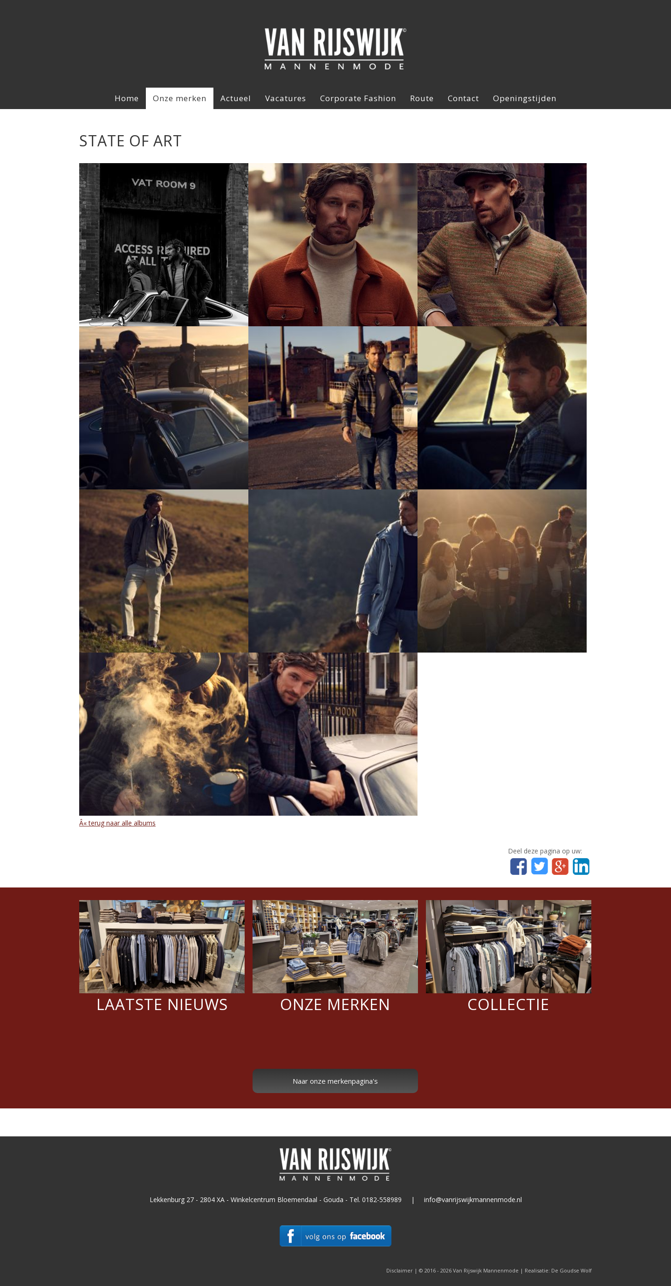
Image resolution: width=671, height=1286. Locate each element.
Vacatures (285, 98)
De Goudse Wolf (571, 1270)
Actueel (235, 98)
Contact (463, 98)
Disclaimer (399, 1270)
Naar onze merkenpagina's (335, 1081)
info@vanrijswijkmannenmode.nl (473, 1199)
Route (422, 98)
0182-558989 (382, 1199)
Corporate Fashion (358, 98)
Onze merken (179, 98)
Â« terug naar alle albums (117, 822)
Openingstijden (524, 98)
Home (127, 98)
